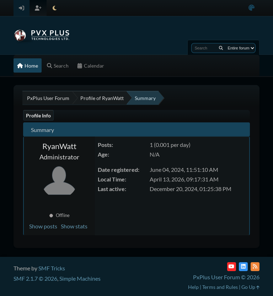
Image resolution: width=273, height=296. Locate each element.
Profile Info (38, 115)
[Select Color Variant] (251, 8)
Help (193, 287)
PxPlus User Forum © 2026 (226, 277)
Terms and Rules (220, 287)
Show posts (43, 226)
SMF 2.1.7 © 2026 (35, 278)
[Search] (220, 48)
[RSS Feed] (255, 266)
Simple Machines (80, 278)
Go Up (250, 287)
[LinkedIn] (243, 266)
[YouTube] (231, 266)
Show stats (74, 226)
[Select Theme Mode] (55, 8)
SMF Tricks (51, 268)
